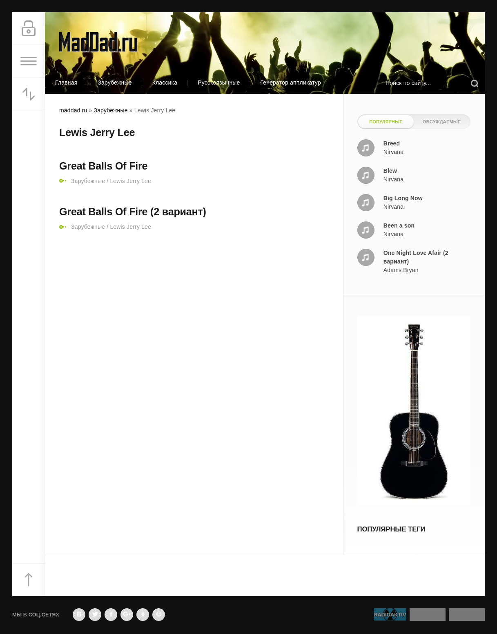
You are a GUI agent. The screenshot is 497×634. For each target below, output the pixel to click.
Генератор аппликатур (291, 82)
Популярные (385, 121)
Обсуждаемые (442, 121)
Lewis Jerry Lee (130, 181)
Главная (66, 82)
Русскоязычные (219, 82)
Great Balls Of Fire (103, 166)
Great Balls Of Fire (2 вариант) (132, 211)
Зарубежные (114, 82)
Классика (165, 82)
